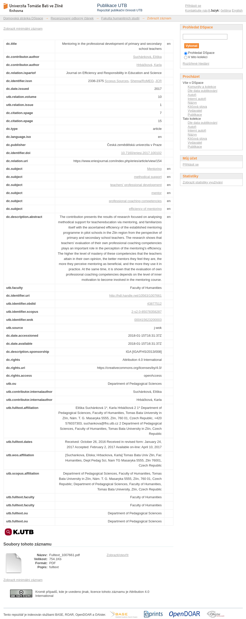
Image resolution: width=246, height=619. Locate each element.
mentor (157, 193)
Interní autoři (197, 99)
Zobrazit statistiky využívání (203, 182)
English (237, 10)
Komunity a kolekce (202, 87)
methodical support (148, 177)
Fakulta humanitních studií (120, 18)
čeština (226, 10)
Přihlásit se (193, 6)
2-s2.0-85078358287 (146, 312)
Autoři (192, 95)
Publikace (195, 115)
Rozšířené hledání (196, 63)
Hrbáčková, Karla (149, 65)
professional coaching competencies (135, 201)
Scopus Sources (117, 81)
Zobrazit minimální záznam (23, 28)
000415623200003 (148, 320)
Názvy (192, 102)
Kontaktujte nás (196, 10)
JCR (158, 81)
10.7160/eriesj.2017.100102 (141, 153)
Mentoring (154, 169)
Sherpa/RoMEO (142, 81)
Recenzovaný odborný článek (72, 18)
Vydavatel (195, 110)
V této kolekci (195, 57)
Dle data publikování (203, 91)
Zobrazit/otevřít (118, 555)
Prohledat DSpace (199, 53)
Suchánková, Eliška (147, 57)
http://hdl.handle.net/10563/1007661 (135, 295)
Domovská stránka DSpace (23, 18)
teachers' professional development (136, 185)
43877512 (154, 303)
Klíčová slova (197, 106)
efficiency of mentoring (145, 209)
